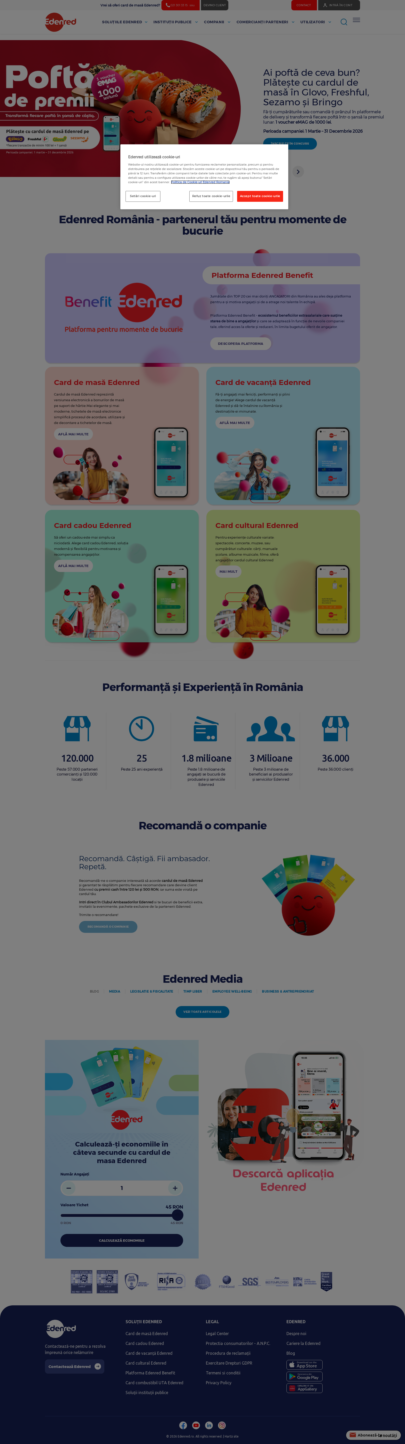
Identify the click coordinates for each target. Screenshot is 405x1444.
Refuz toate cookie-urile (211, 196)
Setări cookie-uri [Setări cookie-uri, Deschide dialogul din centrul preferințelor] (143, 196)
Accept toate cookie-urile (260, 196)
